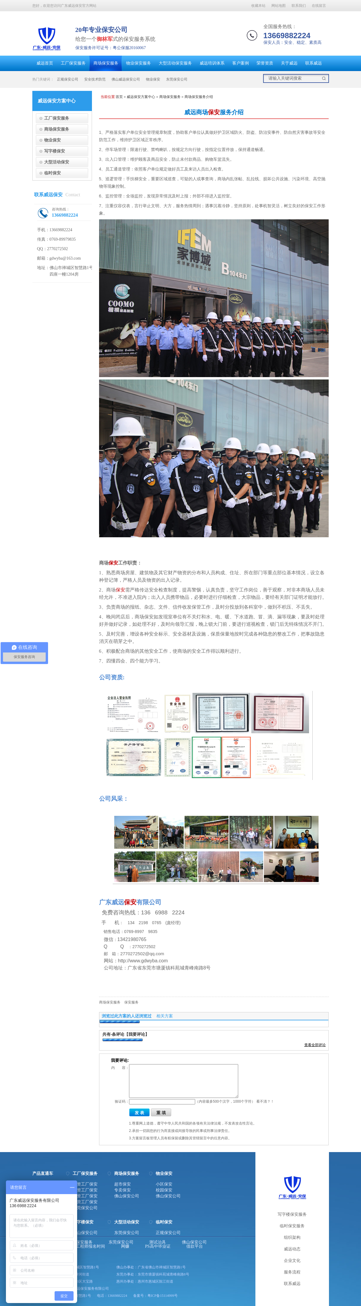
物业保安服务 (138, 63)
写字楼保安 (54, 151)
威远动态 (292, 1249)
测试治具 (157, 1242)
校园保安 (164, 1190)
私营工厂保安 (85, 1202)
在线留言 (319, 6)
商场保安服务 (105, 63)
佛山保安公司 (126, 1196)
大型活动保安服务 (175, 63)
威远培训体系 (212, 63)
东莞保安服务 (80, 1242)
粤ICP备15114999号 (162, 1296)
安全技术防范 (95, 79)
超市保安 (122, 1184)
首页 (119, 97)
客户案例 (240, 63)
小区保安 (164, 1184)
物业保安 (153, 79)
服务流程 (292, 1272)
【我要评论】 (136, 1034)
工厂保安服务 (73, 63)
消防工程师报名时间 (86, 1246)
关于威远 (289, 63)
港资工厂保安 (85, 1184)
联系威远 (313, 63)
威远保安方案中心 (141, 97)
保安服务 (131, 1002)
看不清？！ (265, 1101)
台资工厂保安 (85, 1196)
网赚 (125, 1246)
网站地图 (278, 6)
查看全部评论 (315, 1045)
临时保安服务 (292, 1226)
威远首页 (44, 63)
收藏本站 (258, 6)
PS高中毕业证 (158, 1246)
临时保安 (52, 173)
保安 (214, 112)
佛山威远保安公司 (126, 79)
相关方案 (164, 1016)
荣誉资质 (265, 63)
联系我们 (299, 6)
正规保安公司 (67, 79)
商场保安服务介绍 (199, 97)
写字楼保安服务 (292, 1214)
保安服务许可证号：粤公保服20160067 (110, 48)
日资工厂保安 (85, 1190)
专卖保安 (122, 1190)
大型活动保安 (56, 162)
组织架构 (292, 1237)
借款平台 (194, 1246)
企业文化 (292, 1260)
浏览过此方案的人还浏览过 (127, 1016)
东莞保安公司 (176, 79)
